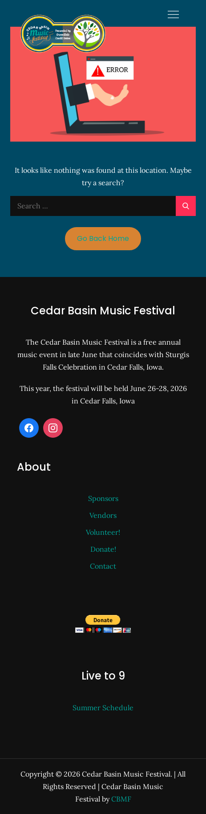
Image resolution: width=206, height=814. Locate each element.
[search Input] (103, 206)
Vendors (103, 515)
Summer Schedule (103, 707)
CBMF (121, 798)
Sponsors (103, 498)
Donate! (103, 549)
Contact (103, 566)
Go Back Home (103, 238)
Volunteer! (103, 532)
